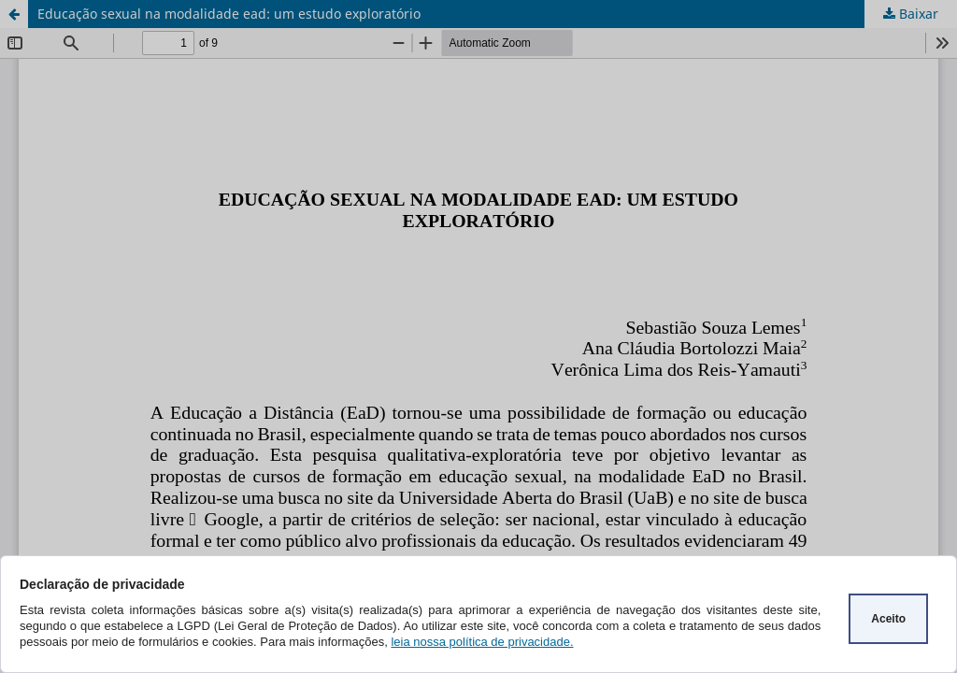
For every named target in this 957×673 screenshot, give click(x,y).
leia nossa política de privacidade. (482, 642)
